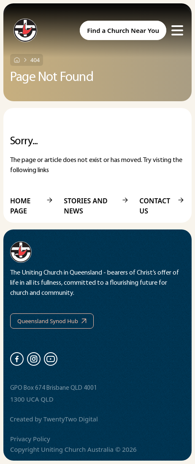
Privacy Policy (30, 438)
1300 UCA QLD (32, 399)
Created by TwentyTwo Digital (54, 419)
